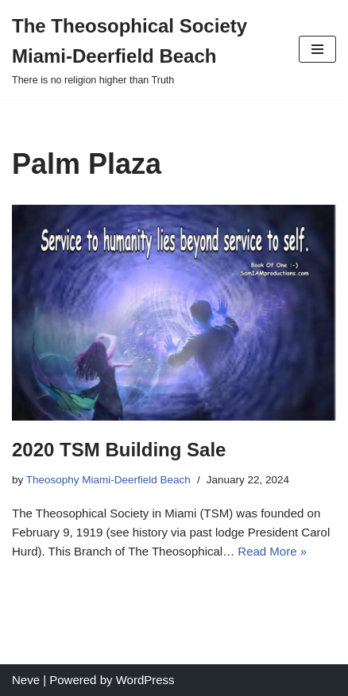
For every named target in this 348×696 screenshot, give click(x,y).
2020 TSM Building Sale (119, 449)
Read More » (272, 551)
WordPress (145, 679)
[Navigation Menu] (317, 49)
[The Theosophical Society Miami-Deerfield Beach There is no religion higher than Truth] (143, 49)
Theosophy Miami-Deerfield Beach (108, 480)
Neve (26, 679)
